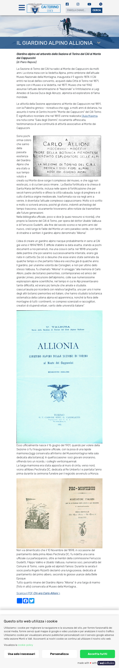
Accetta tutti (97, 654)
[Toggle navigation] (22, 7)
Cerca (97, 10)
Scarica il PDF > (38, 593)
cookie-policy (25, 645)
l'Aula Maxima (89, 116)
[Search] (78, 10)
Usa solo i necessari (21, 654)
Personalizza (59, 654)
